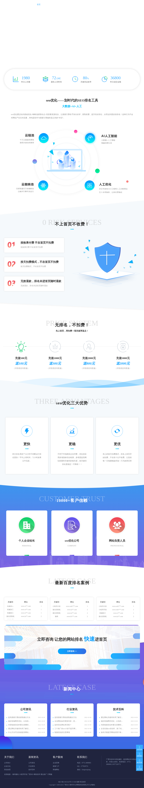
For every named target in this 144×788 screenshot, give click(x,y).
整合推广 (44, 774)
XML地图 (76, 782)
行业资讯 (32, 766)
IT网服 (50, 774)
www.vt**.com (26, 607)
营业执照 (7, 769)
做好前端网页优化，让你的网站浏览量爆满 (19, 721)
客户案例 (77, 4)
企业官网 (56, 763)
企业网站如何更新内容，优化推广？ (66, 721)
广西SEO (30, 774)
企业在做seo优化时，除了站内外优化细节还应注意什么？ (112, 728)
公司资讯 (32, 763)
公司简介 (7, 763)
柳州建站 (15, 774)
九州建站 (92, 785)
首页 (38, 4)
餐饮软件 (37, 774)
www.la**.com (26, 618)
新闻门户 (56, 766)
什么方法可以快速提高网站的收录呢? (19, 732)
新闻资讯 (63, 4)
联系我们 (103, 4)
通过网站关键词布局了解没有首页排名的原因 (19, 728)
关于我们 (50, 4)
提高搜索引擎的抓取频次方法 (19, 717)
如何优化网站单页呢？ (63, 725)
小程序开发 (23, 774)
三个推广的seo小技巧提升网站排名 (66, 728)
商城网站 (56, 769)
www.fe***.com (72, 618)
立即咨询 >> (72, 651)
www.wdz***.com (72, 607)
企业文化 (7, 766)
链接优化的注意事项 (62, 732)
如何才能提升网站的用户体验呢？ (112, 732)
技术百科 (32, 769)
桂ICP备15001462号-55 (65, 782)
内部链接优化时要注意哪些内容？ (19, 725)
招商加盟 (90, 4)
